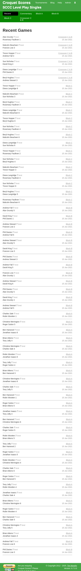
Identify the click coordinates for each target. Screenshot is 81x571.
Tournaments (41, 2)
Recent (7, 13)
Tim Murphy (72, 566)
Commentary (26, 13)
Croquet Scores (17, 3)
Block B (55, 13)
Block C (7, 18)
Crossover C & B (25, 19)
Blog (52, 2)
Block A (39, 13)
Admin (68, 2)
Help (60, 2)
